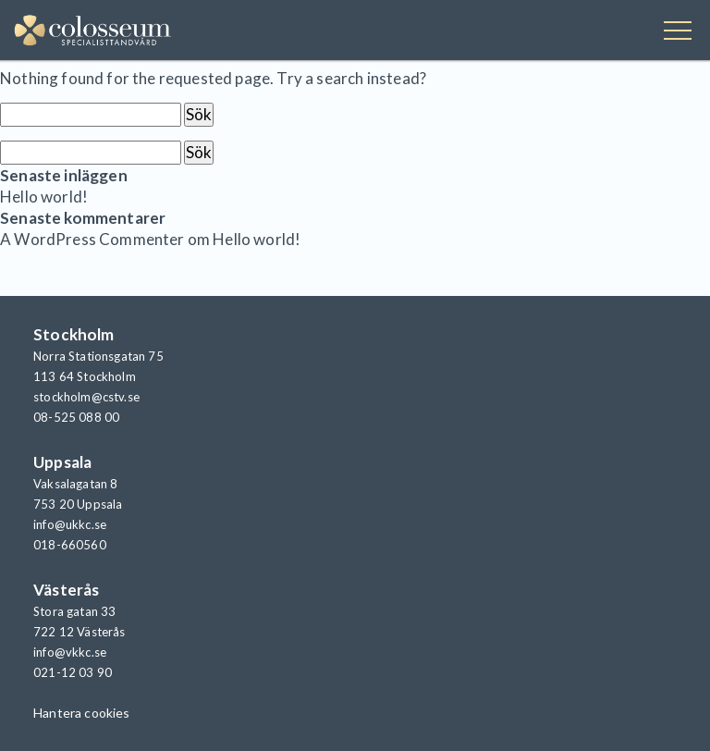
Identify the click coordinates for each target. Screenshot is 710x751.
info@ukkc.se (69, 524)
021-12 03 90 (72, 672)
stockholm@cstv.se (86, 396)
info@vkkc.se (69, 652)
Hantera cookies (81, 712)
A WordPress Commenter (92, 239)
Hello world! (44, 196)
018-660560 (69, 544)
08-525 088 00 (76, 417)
